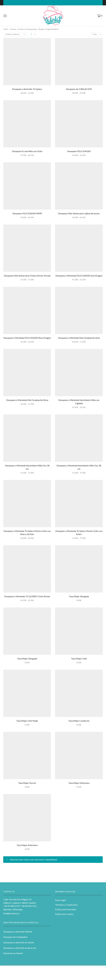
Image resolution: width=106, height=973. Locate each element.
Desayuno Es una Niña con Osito (27, 151)
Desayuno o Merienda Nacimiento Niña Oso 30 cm (27, 467)
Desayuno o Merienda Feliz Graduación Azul (79, 337)
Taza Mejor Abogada (79, 596)
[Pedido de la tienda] (15, 34)
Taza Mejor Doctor (27, 783)
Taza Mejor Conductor (79, 720)
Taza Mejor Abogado (27, 658)
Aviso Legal (60, 900)
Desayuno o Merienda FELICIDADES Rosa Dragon (27, 337)
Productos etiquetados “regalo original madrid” (38, 29)
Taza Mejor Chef (79, 658)
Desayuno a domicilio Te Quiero (27, 89)
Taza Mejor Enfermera (78, 783)
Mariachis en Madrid (13, 953)
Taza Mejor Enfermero (27, 845)
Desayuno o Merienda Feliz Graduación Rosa (27, 400)
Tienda (13, 29)
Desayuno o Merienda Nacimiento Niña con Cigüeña (78, 402)
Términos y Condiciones (66, 904)
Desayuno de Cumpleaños (15, 937)
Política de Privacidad (65, 909)
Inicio (5, 29)
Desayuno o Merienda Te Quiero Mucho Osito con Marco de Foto (27, 533)
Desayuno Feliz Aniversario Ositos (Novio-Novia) (27, 275)
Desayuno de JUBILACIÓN (79, 89)
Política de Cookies (64, 914)
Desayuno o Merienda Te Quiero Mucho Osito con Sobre (78, 533)
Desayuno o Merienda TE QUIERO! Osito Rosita (27, 596)
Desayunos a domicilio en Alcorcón (19, 948)
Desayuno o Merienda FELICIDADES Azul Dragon (78, 275)
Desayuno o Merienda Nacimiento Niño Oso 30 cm (79, 467)
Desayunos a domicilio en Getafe (18, 942)
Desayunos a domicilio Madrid (17, 931)
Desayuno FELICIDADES (79, 151)
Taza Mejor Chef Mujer (27, 720)
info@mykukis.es (11, 913)
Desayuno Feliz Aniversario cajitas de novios (79, 213)
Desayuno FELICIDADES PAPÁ (27, 213)
